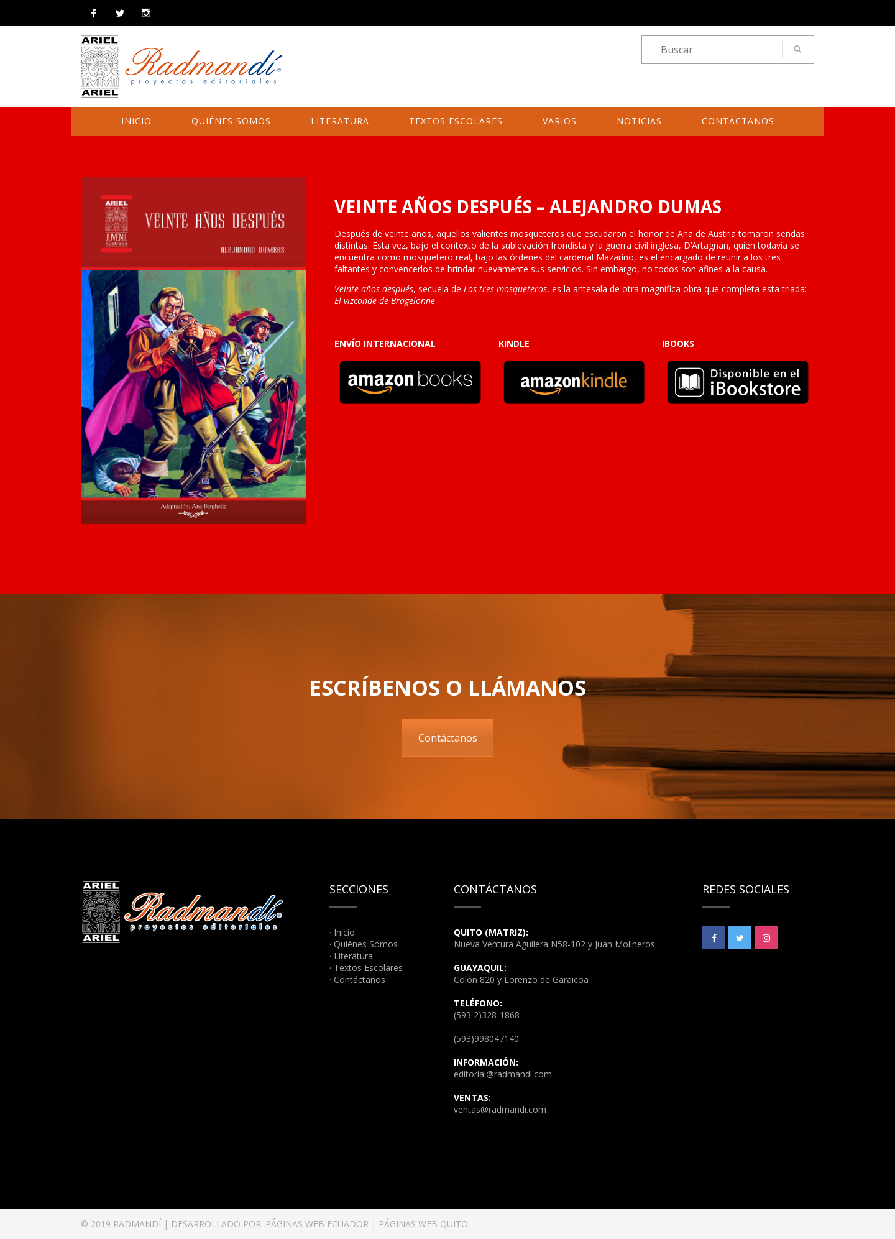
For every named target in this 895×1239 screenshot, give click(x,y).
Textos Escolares (456, 121)
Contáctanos (738, 121)
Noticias (639, 121)
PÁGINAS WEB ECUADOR (317, 1224)
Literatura (340, 121)
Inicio (136, 121)
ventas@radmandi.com (500, 1109)
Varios (560, 121)
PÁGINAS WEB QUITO (423, 1224)
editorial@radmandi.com (503, 1074)
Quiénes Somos (231, 121)
